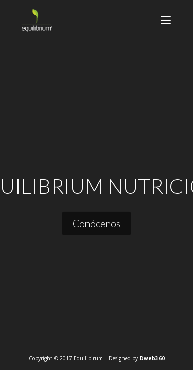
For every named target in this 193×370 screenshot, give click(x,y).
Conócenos (96, 223)
